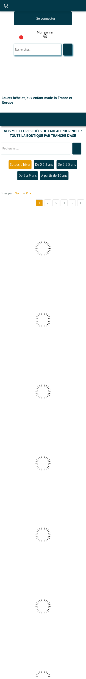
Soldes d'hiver (20, 164)
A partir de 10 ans (54, 175)
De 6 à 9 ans (28, 175)
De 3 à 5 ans (67, 164)
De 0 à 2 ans (44, 164)
